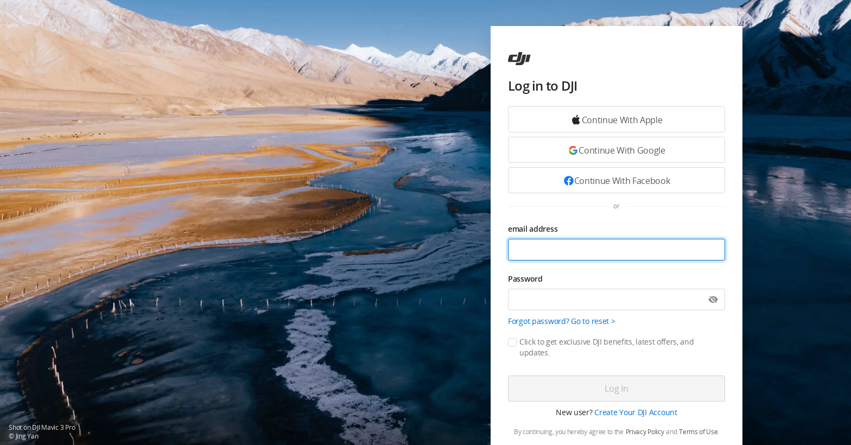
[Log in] (616, 389)
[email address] (616, 249)
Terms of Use (698, 432)
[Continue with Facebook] (616, 180)
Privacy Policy (645, 432)
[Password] (616, 299)
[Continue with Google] (616, 119)
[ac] (519, 58)
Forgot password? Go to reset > (561, 321)
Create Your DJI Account (635, 412)
